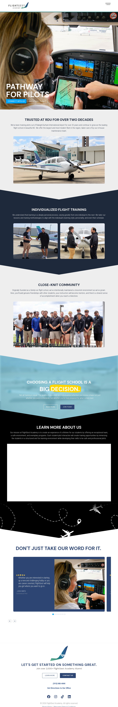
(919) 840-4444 (59, 683)
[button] (108, 4)
